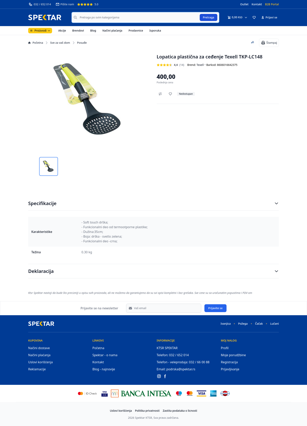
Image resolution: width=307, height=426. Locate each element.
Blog (93, 30)
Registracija (229, 362)
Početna (35, 43)
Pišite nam (65, 4)
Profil (224, 348)
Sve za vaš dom (60, 43)
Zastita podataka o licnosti (180, 410)
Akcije (62, 30)
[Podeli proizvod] (252, 42)
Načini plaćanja (112, 30)
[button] (254, 17)
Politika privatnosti (147, 410)
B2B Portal (272, 4)
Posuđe (82, 43)
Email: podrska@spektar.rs (176, 369)
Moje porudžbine (233, 355)
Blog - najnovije (103, 369)
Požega (242, 323)
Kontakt (257, 4)
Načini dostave (39, 348)
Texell (200, 65)
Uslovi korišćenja (40, 362)
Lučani (274, 323)
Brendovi (78, 30)
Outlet (244, 4)
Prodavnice (136, 30)
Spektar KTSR (143, 418)
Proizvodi (40, 30)
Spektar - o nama (104, 355)
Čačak (259, 323)
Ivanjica (226, 323)
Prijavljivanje (230, 369)
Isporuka (155, 30)
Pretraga (208, 17)
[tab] (48, 166)
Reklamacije (37, 369)
